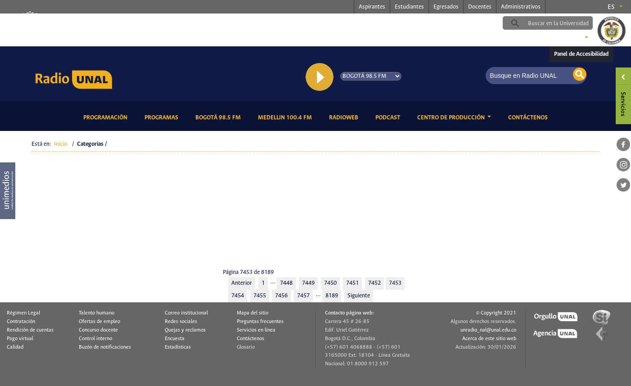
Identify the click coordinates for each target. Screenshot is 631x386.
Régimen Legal (23, 313)
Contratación (21, 321)
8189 (331, 295)
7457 (303, 295)
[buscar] (561, 23)
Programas (162, 116)
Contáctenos (529, 116)
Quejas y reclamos (185, 330)
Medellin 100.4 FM (286, 116)
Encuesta (175, 338)
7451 (352, 283)
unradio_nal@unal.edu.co (488, 330)
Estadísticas (178, 347)
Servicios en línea (256, 330)
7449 (308, 283)
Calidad (15, 347)
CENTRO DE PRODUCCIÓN (451, 117)
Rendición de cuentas (30, 330)
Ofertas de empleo (99, 321)
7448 (286, 283)
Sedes (570, 38)
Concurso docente (98, 330)
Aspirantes (372, 7)
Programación (107, 116)
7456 (281, 295)
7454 (237, 295)
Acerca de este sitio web (489, 338)
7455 (259, 295)
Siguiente (358, 295)
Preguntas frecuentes (260, 321)
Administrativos (521, 7)
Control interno (95, 338)
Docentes (479, 7)
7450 (330, 283)
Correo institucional (186, 313)
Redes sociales (181, 321)
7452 (374, 283)
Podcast (389, 116)
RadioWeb (345, 116)
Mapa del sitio (252, 313)
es (611, 7)
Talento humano (96, 313)
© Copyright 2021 (496, 313)
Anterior (241, 283)
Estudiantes (409, 7)
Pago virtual (20, 338)
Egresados (446, 7)
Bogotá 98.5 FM (219, 116)
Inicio (61, 144)
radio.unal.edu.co (159, 23)
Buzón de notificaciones (105, 347)
